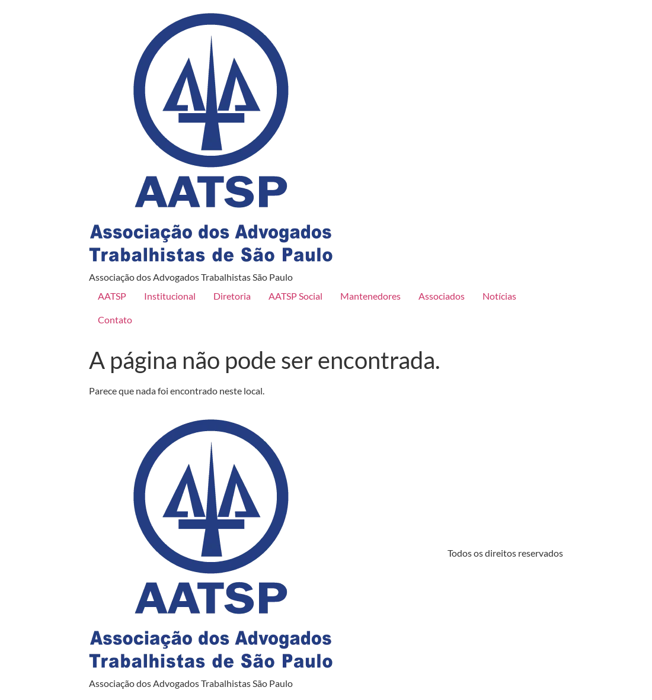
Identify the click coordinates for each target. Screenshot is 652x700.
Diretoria (232, 295)
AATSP (112, 295)
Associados (441, 295)
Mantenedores (370, 295)
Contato (115, 319)
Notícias (499, 295)
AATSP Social (295, 295)
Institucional (170, 295)
